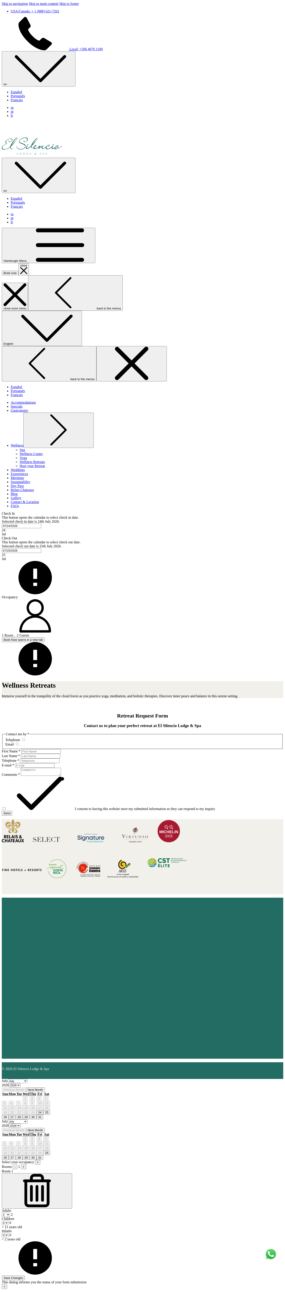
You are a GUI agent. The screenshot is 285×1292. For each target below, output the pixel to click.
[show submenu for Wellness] (17, 445)
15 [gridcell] (26, 1109)
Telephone (10, 760)
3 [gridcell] (39, 1099)
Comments (11, 776)
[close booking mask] (23, 269)
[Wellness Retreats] (32, 462)
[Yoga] (23, 458)
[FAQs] (15, 506)
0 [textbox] (9, 1224)
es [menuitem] (12, 107)
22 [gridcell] (26, 1113)
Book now (10, 273)
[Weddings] (18, 470)
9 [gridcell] (32, 1104)
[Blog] (14, 494)
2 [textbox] (11, 1216)
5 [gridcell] (4, 1104)
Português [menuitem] (18, 96)
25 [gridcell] (46, 1113)
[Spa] (22, 450)
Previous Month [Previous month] (14, 1091)
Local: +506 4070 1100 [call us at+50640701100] (52, 49)
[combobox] (21, 526)
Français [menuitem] (17, 100)
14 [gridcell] (19, 1109)
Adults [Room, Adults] (6, 1212)
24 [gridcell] (40, 1113)
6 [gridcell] (11, 1104)
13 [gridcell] (12, 1109)
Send (7, 814)
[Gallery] (16, 498)
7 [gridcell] (18, 1104)
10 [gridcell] (40, 1104)
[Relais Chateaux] (22, 490)
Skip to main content (43, 4)
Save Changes (13, 1279)
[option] (142, 1086)
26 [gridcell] (5, 1118)
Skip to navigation (15, 4)
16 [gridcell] (33, 1109)
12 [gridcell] (5, 1109)
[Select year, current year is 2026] (14, 1086)
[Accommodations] (23, 402)
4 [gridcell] (46, 1099)
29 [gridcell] (26, 1118)
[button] (142, 524)
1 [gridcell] (25, 1099)
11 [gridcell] (46, 1104)
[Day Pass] (17, 486)
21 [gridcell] (19, 1113)
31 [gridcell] (40, 1118)
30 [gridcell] (33, 1118)
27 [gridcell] (12, 1118)
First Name (11, 751)
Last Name (11, 756)
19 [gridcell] (5, 1113)
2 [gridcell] (32, 1099)
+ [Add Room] (23, 1168)
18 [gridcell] (46, 1109)
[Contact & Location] (25, 502)
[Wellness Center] (31, 454)
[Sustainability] (20, 482)
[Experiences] (19, 474)
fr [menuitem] (12, 115)
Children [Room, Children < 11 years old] (8, 1220)
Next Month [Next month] (35, 1091)
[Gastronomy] (19, 410)
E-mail (8, 765)
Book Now (23, 639)
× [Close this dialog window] (4, 1288)
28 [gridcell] (19, 1118)
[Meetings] (17, 478)
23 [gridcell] (33, 1113)
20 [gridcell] (12, 1113)
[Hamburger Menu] (48, 245)
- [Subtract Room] (14, 1168)
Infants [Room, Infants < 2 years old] (7, 1232)
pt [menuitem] (12, 111)
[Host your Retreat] (32, 466)
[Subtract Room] (37, 1192)
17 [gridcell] (40, 1109)
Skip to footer (69, 4)
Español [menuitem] (16, 92)
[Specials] (16, 406)
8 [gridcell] (25, 1104)
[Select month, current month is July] (17, 1082)
